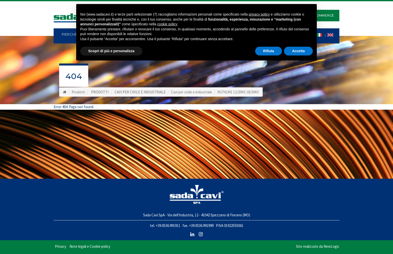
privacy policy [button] (259, 14)
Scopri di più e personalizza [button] (111, 51)
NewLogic (331, 246)
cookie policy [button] (167, 24)
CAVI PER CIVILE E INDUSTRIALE (140, 92)
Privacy (60, 246)
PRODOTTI (100, 92)
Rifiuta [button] (268, 51)
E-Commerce (322, 15)
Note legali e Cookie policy (89, 246)
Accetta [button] (298, 51)
